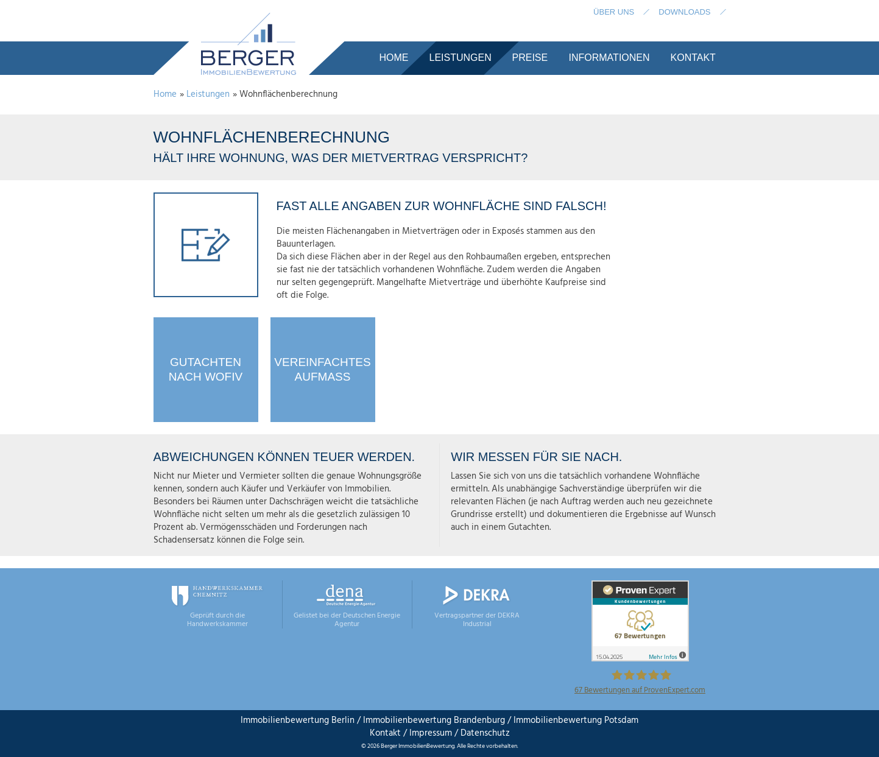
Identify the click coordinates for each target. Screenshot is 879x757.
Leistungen (208, 94)
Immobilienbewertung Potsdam (576, 720)
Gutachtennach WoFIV (205, 369)
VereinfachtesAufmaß (322, 369)
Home (165, 94)
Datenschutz (484, 733)
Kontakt (385, 733)
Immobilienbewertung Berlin (298, 720)
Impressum (430, 733)
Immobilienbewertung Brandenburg (434, 720)
